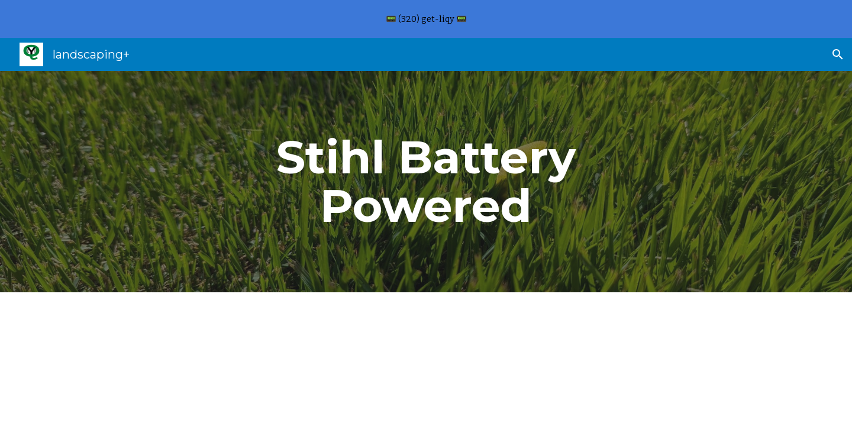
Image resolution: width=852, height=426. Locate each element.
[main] (426, 182)
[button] (838, 54)
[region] (426, 19)
